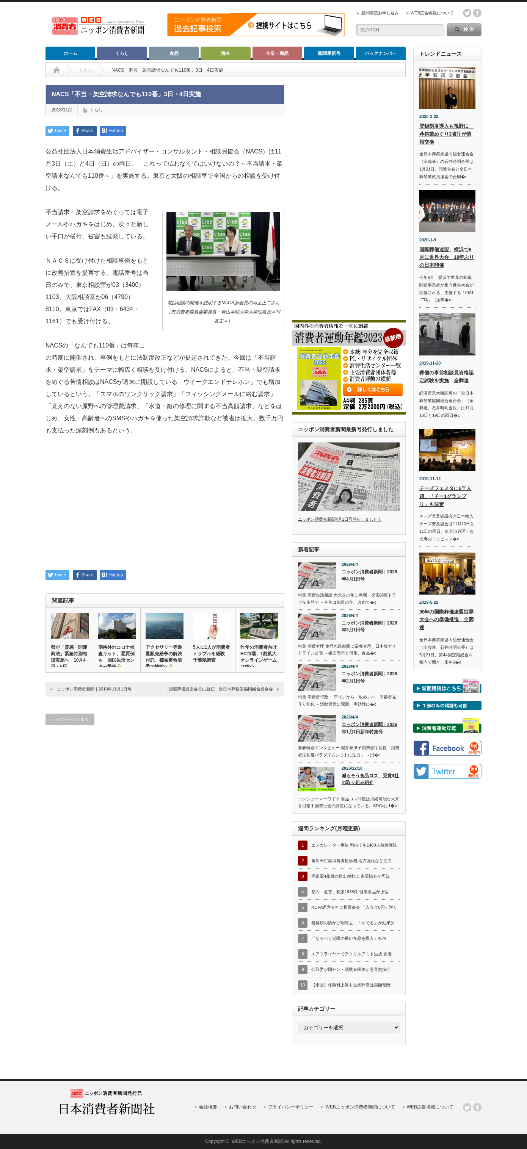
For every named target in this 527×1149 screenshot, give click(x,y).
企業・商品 (277, 53)
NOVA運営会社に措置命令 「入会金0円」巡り (354, 907)
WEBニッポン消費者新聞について (360, 1107)
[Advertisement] (164, 507)
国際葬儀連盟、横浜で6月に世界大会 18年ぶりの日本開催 (446, 257)
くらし (122, 53)
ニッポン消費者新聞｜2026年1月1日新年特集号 (369, 728)
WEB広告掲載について (432, 13)
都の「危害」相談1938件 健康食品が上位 (350, 891)
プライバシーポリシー (291, 1107)
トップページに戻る (70, 719)
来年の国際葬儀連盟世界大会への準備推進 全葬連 (446, 620)
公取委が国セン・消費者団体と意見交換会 (351, 969)
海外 (225, 53)
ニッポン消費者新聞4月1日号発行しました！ (340, 519)
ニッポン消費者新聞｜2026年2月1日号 (369, 677)
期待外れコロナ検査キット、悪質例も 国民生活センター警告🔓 (116, 657)
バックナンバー (381, 53)
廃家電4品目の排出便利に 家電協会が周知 (350, 876)
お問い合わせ (242, 1107)
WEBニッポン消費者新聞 (257, 1141)
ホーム (70, 53)
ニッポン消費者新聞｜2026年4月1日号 (369, 575)
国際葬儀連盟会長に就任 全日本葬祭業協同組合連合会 (221, 689)
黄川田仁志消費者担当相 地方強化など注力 (351, 860)
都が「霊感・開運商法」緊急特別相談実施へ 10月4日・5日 (69, 657)
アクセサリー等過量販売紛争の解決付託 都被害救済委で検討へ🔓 (164, 657)
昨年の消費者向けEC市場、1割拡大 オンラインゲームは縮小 (259, 657)
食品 (174, 53)
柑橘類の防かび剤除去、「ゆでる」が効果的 (353, 922)
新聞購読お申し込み (380, 13)
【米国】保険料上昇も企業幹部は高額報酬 (351, 985)
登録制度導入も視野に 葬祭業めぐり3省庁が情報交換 (446, 134)
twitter (467, 13)
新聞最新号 (329, 53)
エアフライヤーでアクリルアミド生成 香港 (351, 954)
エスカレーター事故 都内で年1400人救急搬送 (354, 845)
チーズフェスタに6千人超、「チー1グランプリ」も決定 (445, 496)
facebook (477, 13)
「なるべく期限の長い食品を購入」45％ (349, 938)
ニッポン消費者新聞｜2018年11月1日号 (94, 689)
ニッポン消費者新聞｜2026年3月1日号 (369, 626)
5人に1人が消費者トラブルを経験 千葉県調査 (211, 654)
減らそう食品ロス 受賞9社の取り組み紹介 (370, 779)
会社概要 (208, 1107)
